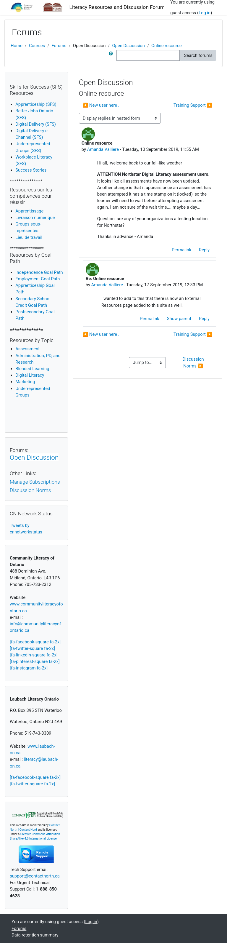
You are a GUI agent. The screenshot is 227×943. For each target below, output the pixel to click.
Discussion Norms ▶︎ (193, 362)
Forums (58, 45)
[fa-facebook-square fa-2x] (35, 642)
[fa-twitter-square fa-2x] (32, 648)
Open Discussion (128, 45)
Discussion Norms (30, 490)
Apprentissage (29, 211)
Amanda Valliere (103, 149)
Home (16, 45)
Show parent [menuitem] (179, 318)
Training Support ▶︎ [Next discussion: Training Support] (193, 105)
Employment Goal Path (37, 279)
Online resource (166, 45)
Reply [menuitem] (204, 249)
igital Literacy (29, 375)
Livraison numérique (35, 217)
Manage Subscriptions (35, 482)
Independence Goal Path (39, 272)
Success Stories (30, 170)
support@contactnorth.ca (35, 876)
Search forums (198, 55)
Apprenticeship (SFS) (35, 104)
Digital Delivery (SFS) (35, 124)
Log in (204, 12)
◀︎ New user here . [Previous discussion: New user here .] (101, 105)
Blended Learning (32, 368)
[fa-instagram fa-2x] (29, 668)
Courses (37, 45)
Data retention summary (35, 935)
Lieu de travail (28, 237)
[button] (112, 55)
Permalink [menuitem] (181, 249)
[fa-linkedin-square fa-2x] (34, 655)
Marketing (25, 381)
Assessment (27, 348)
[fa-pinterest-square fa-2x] (35, 661)
